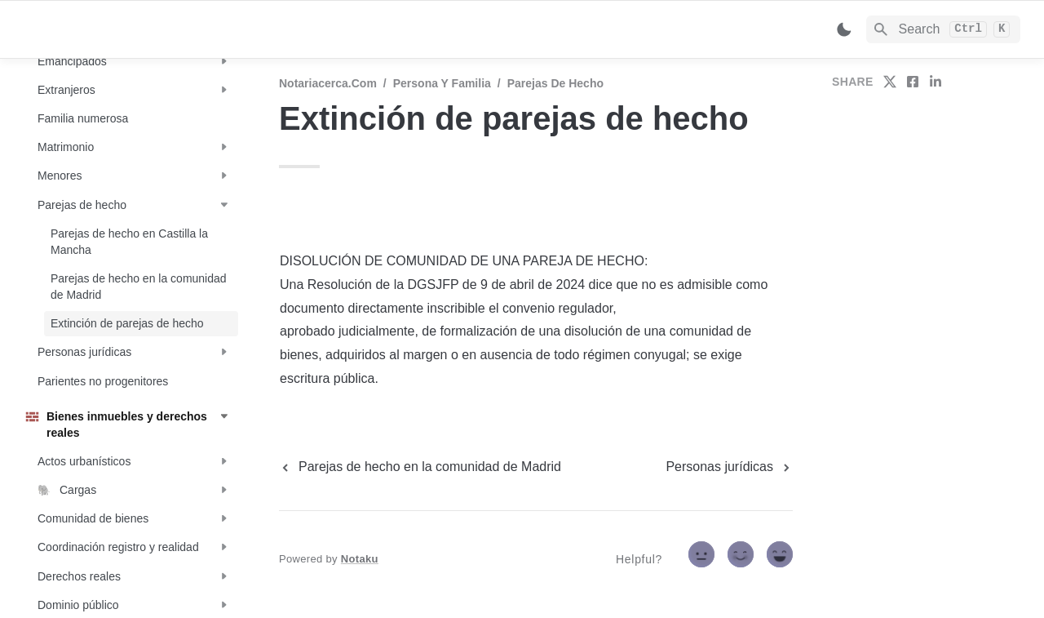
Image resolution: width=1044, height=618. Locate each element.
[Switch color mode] (844, 29)
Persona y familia (442, 83)
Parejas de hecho (555, 83)
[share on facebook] (912, 81)
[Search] (943, 29)
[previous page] (420, 467)
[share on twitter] (889, 81)
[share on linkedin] (935, 81)
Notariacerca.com (328, 83)
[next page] (729, 467)
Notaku (359, 559)
